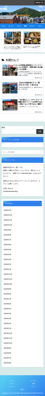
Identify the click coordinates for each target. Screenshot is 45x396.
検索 (3, 127)
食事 (33, 383)
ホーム (12, 380)
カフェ (33, 386)
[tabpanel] (12, 40)
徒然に (22, 389)
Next (43, 41)
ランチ (12, 383)
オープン (33, 380)
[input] (22, 152)
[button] (41, 152)
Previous (2, 41)
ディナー (12, 386)
